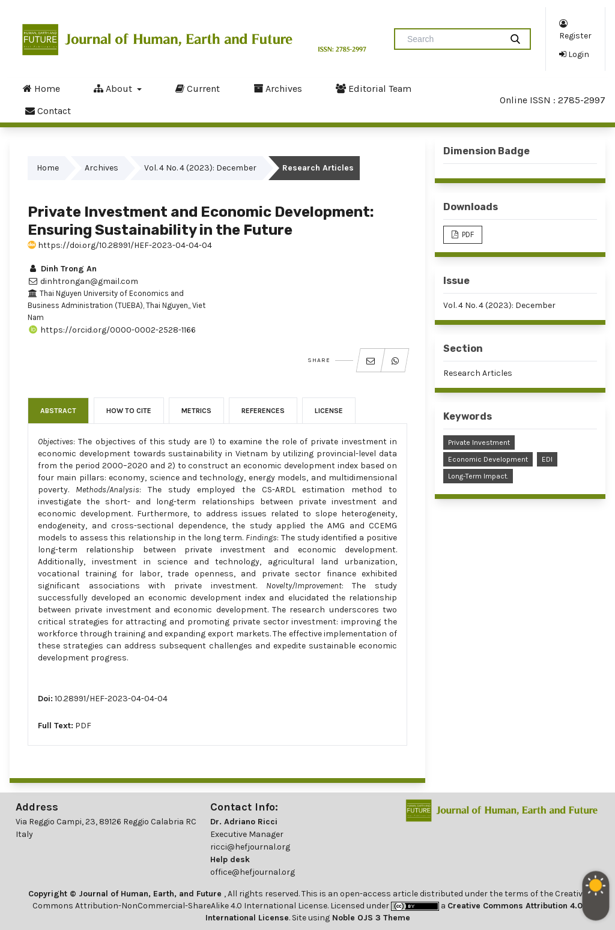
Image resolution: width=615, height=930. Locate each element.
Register (575, 29)
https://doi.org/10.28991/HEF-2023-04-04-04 (120, 245)
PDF (83, 725)
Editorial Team (373, 88)
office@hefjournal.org (252, 872)
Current (197, 88)
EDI (547, 459)
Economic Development (488, 459)
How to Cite (128, 410)
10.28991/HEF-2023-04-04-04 (111, 698)
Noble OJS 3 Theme (370, 918)
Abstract (58, 410)
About (114, 88)
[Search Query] (452, 39)
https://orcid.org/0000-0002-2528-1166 (112, 330)
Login (574, 54)
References (263, 410)
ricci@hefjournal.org (250, 847)
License (329, 410)
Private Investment (479, 442)
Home (41, 88)
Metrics (196, 410)
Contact (48, 110)
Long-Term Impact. (478, 476)
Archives (277, 88)
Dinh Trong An (62, 269)
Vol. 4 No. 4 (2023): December (200, 168)
